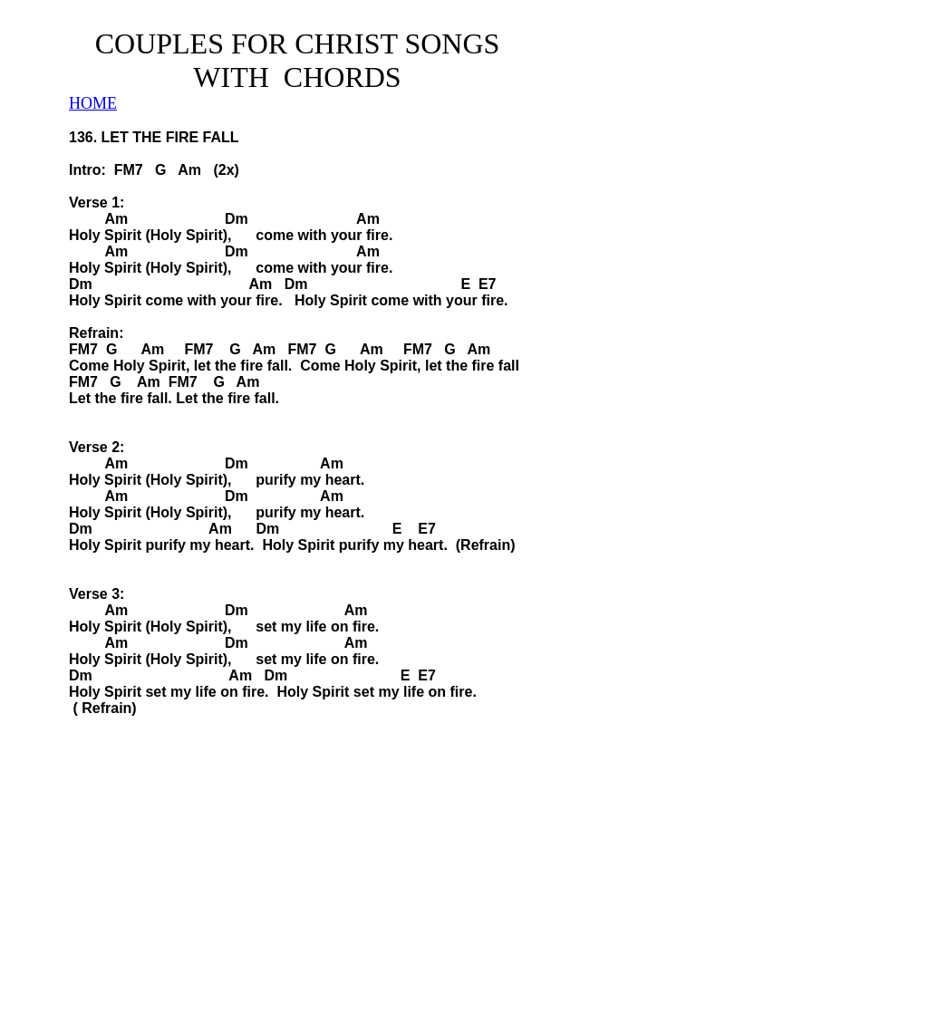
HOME (93, 103)
